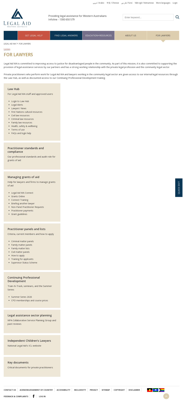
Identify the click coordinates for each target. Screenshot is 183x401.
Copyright (119, 390)
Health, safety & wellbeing (24, 126)
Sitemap (106, 390)
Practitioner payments (22, 210)
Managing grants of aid (23, 177)
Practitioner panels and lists (26, 229)
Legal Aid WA (10, 43)
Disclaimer (134, 390)
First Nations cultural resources (26, 111)
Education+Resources (98, 35)
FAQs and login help (21, 133)
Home (11, 35)
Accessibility (63, 390)
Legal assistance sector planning (30, 315)
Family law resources (21, 122)
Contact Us (10, 390)
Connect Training (19, 199)
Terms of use (18, 129)
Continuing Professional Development (24, 279)
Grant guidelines (19, 214)
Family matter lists (20, 248)
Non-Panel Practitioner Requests (27, 207)
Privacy (94, 390)
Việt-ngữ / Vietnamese (144, 3)
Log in (42, 396)
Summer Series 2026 (21, 296)
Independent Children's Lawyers (29, 340)
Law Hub (13, 89)
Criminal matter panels (22, 241)
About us (130, 35)
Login (175, 3)
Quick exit (178, 187)
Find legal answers (66, 35)
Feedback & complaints (16, 396)
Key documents (18, 362)
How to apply (17, 255)
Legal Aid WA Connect (22, 192)
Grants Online (18, 196)
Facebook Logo (33, 396)
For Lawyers (163, 35)
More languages (163, 3)
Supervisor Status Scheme (24, 262)
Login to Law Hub (20, 101)
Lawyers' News (18, 108)
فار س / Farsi (126, 3)
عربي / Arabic (98, 3)
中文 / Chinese (113, 3)
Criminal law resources (22, 119)
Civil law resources (20, 115)
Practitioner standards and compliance (26, 149)
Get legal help (34, 35)
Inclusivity (80, 390)
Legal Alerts (17, 104)
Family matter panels (21, 244)
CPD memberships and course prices (29, 300)
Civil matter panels (20, 251)
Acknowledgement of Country (36, 390)
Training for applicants (22, 259)
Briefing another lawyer (23, 203)
